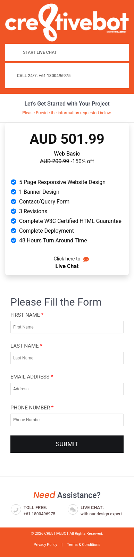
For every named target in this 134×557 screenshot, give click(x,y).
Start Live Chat (40, 52)
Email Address (31, 377)
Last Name (26, 346)
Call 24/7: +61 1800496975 (44, 75)
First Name (26, 315)
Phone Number (31, 408)
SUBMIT (67, 444)
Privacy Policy (45, 544)
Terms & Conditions (83, 544)
